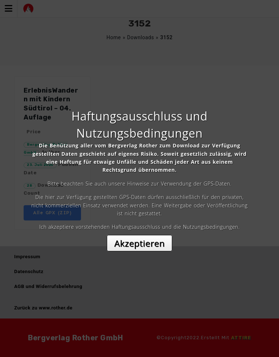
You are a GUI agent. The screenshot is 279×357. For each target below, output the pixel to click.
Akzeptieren (139, 243)
